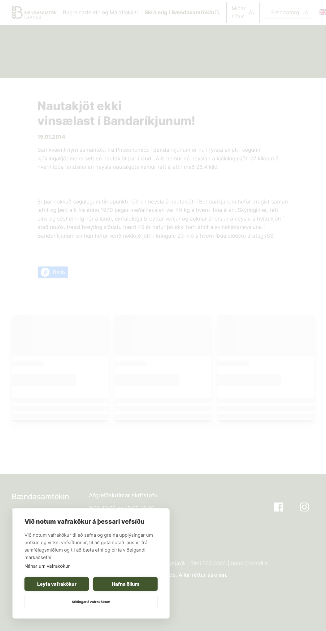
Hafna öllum (125, 584)
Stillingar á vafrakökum (91, 602)
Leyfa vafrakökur (56, 584)
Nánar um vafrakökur (47, 566)
